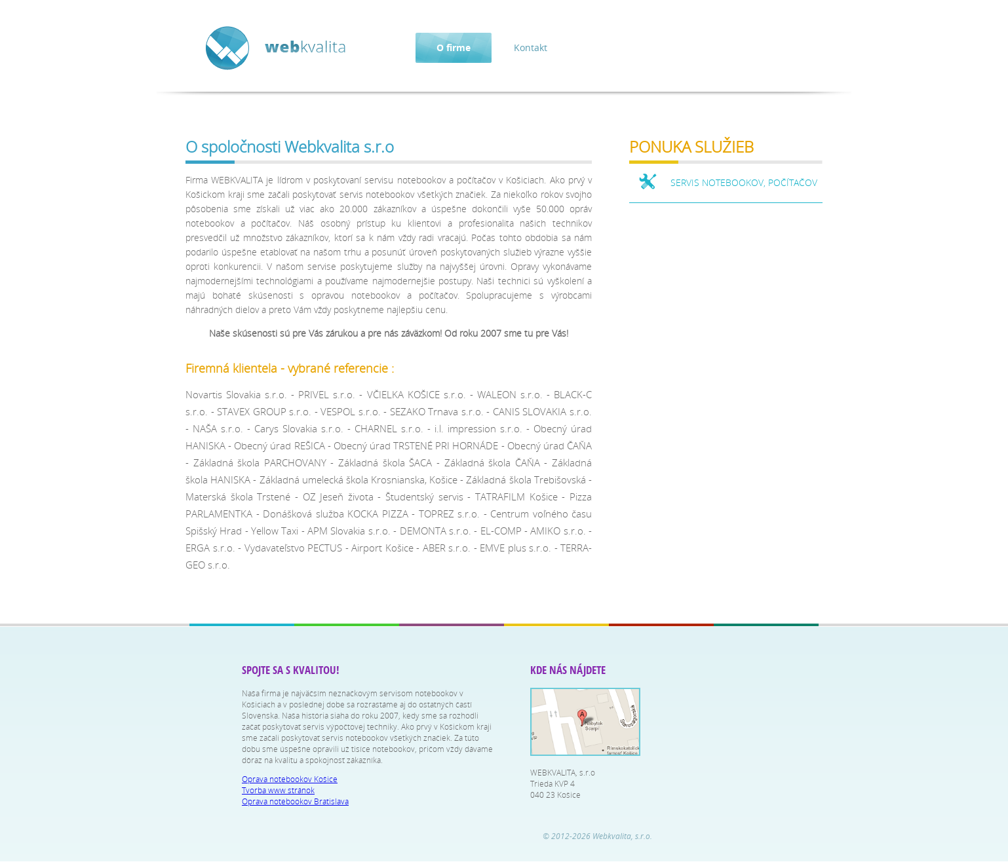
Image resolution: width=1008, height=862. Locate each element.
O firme (453, 47)
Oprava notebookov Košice (290, 779)
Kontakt (530, 47)
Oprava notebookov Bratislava (295, 801)
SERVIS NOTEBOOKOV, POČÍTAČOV (743, 182)
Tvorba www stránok (278, 790)
